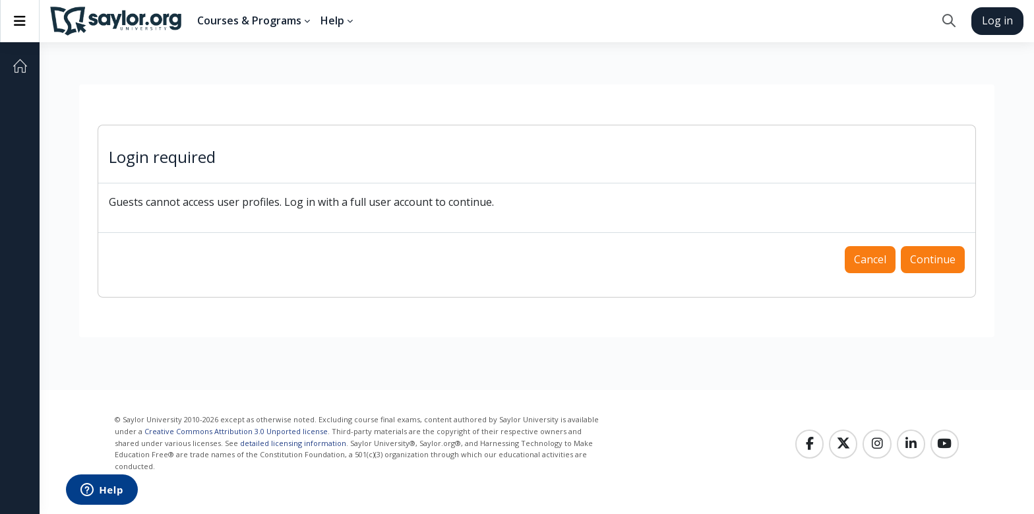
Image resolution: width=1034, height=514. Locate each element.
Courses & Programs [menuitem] (249, 20)
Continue (933, 259)
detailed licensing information (293, 443)
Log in (997, 20)
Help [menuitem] (332, 20)
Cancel (870, 259)
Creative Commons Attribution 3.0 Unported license (236, 431)
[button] (948, 21)
